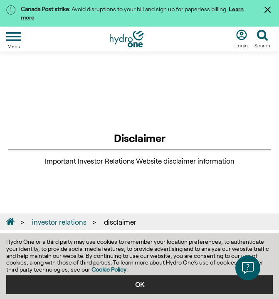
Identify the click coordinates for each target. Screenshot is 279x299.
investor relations (59, 222)
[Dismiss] (268, 9)
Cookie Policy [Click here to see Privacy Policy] (108, 269)
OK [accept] (139, 284)
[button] (247, 267)
